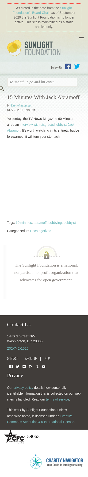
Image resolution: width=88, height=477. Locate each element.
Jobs (47, 358)
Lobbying (55, 223)
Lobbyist (70, 223)
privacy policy (23, 387)
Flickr (24, 366)
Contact (12, 358)
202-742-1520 (17, 348)
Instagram (30, 366)
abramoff (40, 223)
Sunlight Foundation (34, 48)
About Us (31, 358)
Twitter (77, 66)
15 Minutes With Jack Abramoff (43, 97)
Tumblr (37, 366)
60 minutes (24, 223)
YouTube (43, 366)
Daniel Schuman (21, 105)
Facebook (68, 66)
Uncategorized (40, 231)
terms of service (57, 399)
